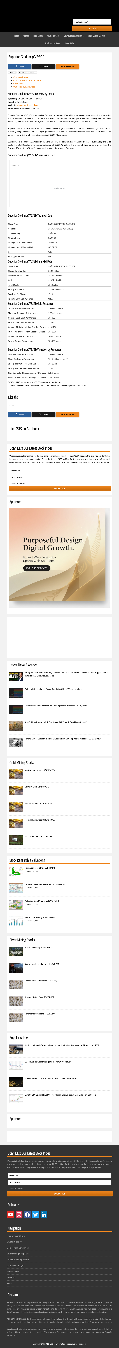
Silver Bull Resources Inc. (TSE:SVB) (41, 980)
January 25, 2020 (32, 921)
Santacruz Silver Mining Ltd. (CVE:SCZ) (42, 964)
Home (9, 1283)
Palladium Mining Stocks (18, 1259)
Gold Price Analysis (15, 1265)
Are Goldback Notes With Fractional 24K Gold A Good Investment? (56, 722)
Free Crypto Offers (16, 1236)
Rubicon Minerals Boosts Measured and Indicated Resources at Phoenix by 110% (62, 1045)
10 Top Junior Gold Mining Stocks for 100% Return (48, 1062)
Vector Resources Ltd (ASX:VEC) (40, 770)
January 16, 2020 (32, 888)
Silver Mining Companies (18, 1253)
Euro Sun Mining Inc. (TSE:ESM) (39, 836)
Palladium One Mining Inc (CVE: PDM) (42, 901)
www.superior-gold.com (28, 105)
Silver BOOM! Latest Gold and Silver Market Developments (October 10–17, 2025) (63, 739)
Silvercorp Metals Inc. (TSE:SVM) (40, 1014)
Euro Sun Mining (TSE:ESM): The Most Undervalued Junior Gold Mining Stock (60, 1095)
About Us (11, 1277)
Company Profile (20, 77)
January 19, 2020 (32, 904)
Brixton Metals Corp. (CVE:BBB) (39, 997)
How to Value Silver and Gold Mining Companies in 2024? (51, 1078)
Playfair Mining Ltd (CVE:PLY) (38, 803)
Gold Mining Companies (18, 1248)
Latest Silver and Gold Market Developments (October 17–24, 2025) (56, 705)
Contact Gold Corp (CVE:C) (37, 787)
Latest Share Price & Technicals (27, 80)
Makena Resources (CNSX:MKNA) (40, 820)
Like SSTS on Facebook (24, 428)
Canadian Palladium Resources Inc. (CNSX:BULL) (46, 884)
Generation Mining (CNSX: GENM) (40, 917)
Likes (12, 72)
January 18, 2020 (32, 871)
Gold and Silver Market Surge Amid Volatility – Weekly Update (53, 689)
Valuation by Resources (24, 87)
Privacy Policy (13, 1271)
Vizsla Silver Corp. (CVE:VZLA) (38, 947)
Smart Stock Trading (59, 9)
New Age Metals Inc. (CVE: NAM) (40, 868)
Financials (18, 83)
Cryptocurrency (14, 1242)
